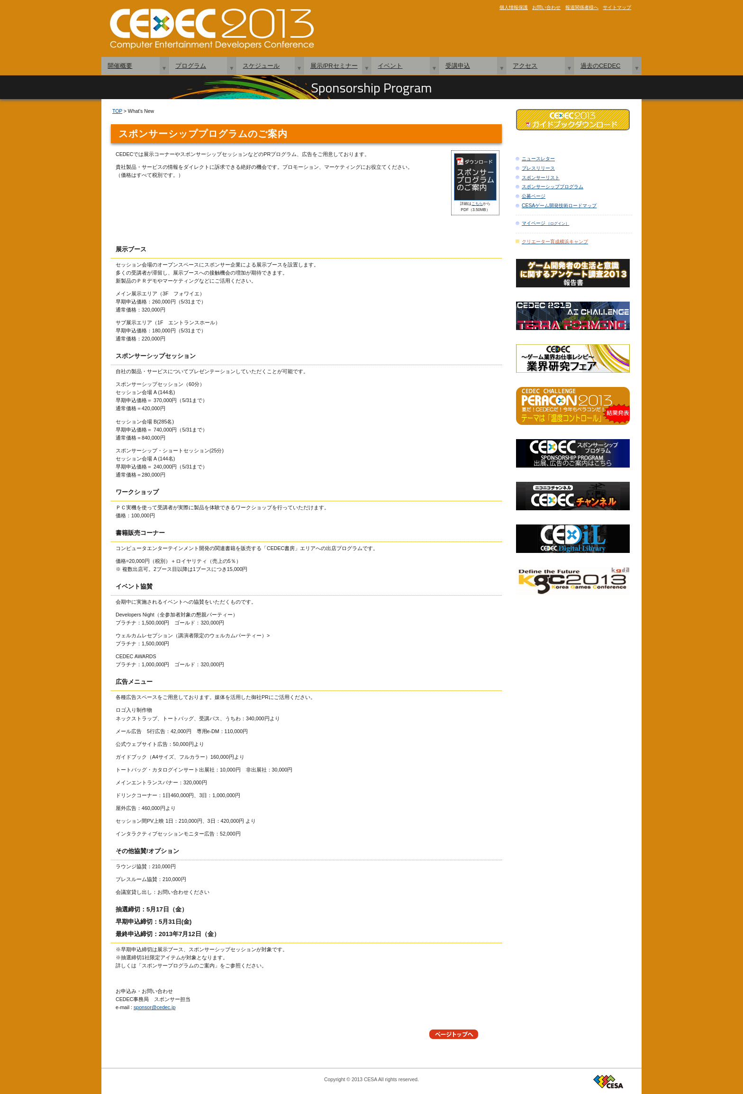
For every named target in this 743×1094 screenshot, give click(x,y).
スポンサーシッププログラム (552, 186)
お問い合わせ (546, 7)
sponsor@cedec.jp (154, 1007)
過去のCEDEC (600, 65)
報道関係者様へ (581, 7)
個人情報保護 (513, 7)
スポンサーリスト (541, 177)
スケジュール (261, 65)
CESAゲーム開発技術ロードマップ (559, 205)
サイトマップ (617, 7)
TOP (117, 111)
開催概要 (120, 65)
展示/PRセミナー (334, 65)
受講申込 (457, 65)
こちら (477, 203)
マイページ (545, 223)
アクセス (525, 65)
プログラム (190, 65)
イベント (390, 65)
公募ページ (533, 196)
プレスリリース (538, 168)
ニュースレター (538, 158)
